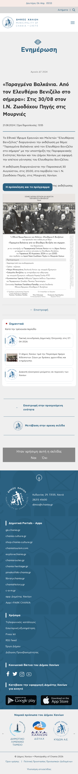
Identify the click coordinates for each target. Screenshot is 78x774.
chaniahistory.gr (15, 584)
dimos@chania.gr (42, 504)
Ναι (33, 458)
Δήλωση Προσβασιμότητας (22, 652)
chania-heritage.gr (17, 566)
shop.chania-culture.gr (19, 542)
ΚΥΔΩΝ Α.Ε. (61, 731)
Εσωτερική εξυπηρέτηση (20, 628)
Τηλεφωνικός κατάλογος (21, 622)
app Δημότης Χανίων (19, 596)
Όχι (44, 458)
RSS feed (11, 640)
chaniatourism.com (17, 548)
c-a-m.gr (11, 590)
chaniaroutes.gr (15, 560)
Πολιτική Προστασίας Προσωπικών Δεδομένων (48, 762)
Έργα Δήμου (13, 646)
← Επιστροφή (39, 310)
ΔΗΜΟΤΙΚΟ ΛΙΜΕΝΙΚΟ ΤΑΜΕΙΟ (17, 733)
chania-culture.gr (16, 536)
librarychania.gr (15, 578)
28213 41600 (39, 499)
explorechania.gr (16, 554)
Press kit (11, 634)
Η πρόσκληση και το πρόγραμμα (28, 187)
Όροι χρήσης (12, 762)
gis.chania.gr (13, 530)
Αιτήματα (63, 10)
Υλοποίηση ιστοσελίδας (39, 769)
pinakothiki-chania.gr (18, 572)
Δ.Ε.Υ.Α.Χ (39, 730)
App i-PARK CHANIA (18, 602)
